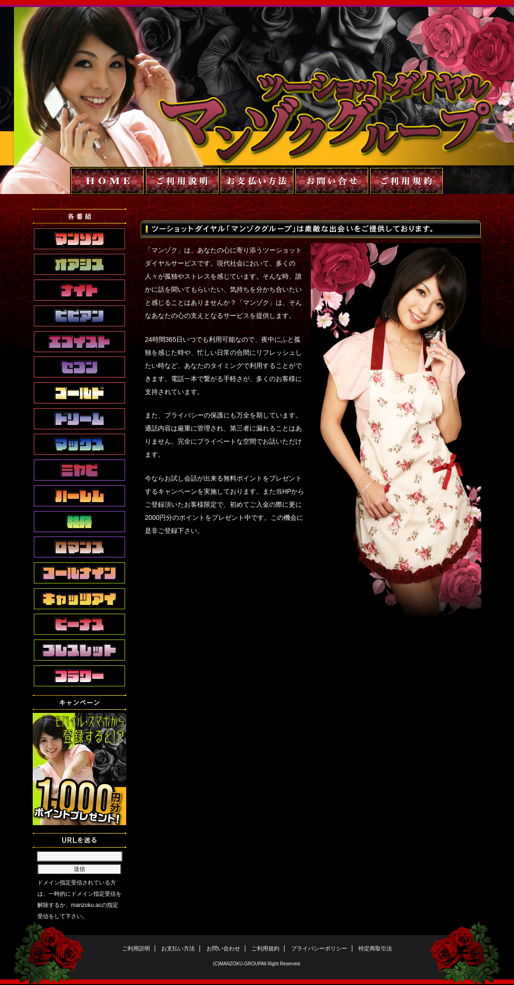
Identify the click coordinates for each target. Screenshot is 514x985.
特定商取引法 (375, 948)
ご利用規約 (265, 948)
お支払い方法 (178, 948)
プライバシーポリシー (319, 948)
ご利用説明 (136, 948)
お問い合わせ (223, 948)
